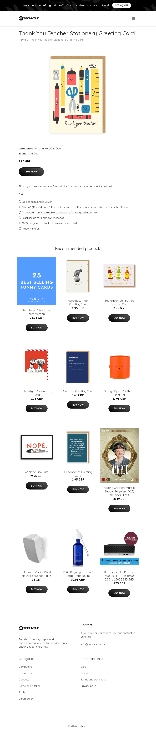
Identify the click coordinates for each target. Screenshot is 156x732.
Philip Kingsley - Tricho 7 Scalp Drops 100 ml (78, 574)
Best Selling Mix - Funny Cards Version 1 (36, 312)
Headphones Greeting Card (78, 473)
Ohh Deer (56, 148)
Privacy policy (89, 686)
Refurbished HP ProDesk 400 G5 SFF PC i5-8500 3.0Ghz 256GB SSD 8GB (119, 575)
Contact (85, 673)
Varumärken (41, 148)
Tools (22, 692)
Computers (25, 666)
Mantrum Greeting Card (78, 391)
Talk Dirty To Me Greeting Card (36, 393)
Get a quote (121, 5)
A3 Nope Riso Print (36, 472)
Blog (83, 666)
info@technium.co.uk (93, 644)
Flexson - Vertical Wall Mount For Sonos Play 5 (37, 574)
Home (22, 39)
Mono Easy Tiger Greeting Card (78, 302)
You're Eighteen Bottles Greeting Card (119, 302)
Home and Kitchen (30, 686)
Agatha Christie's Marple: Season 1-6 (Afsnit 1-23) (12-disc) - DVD (119, 491)
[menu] (133, 18)
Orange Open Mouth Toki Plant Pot (119, 393)
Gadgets (24, 679)
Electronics (25, 673)
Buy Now (31, 171)
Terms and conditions (93, 679)
